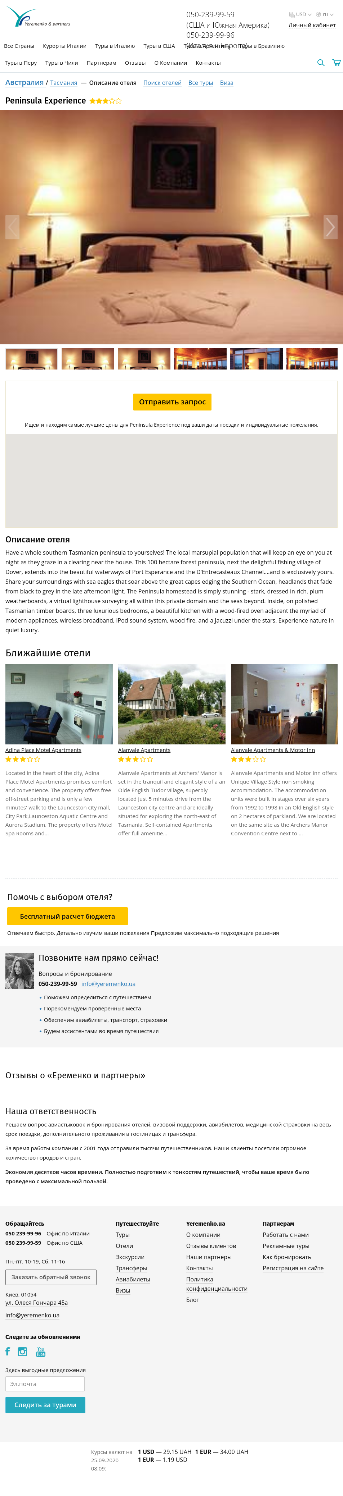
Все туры (200, 83)
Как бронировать (286, 1257)
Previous (12, 227)
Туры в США (159, 45)
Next (331, 227)
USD (303, 14)
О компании (203, 1235)
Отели (121, 1246)
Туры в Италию (115, 45)
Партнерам (101, 62)
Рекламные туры (285, 1246)
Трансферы (128, 1268)
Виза (226, 83)
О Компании (170, 62)
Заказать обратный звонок (51, 1277)
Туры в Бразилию (262, 45)
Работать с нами (285, 1235)
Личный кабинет (312, 25)
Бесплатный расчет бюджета (67, 916)
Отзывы (135, 62)
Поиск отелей (162, 83)
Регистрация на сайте (292, 1268)
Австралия (25, 82)
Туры (119, 1235)
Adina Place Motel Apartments (43, 749)
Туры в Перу (21, 62)
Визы (119, 1290)
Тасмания (63, 83)
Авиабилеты (129, 1279)
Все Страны (19, 45)
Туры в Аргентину (207, 45)
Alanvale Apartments (144, 749)
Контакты (208, 62)
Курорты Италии (64, 45)
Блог (192, 1300)
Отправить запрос (172, 402)
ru (327, 14)
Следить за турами (45, 1404)
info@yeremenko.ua (108, 984)
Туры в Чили (61, 62)
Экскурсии (126, 1257)
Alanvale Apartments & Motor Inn (273, 749)
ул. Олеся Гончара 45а (36, 1303)
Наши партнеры (209, 1257)
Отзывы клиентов (211, 1246)
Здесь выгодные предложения (45, 1369)
